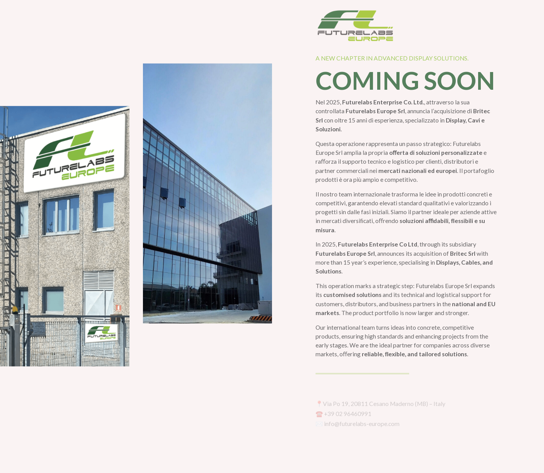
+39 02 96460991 (347, 413)
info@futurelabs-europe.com (362, 423)
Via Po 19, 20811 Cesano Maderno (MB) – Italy (384, 403)
